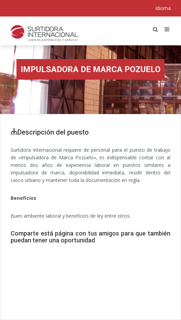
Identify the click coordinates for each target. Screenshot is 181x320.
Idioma (163, 8)
